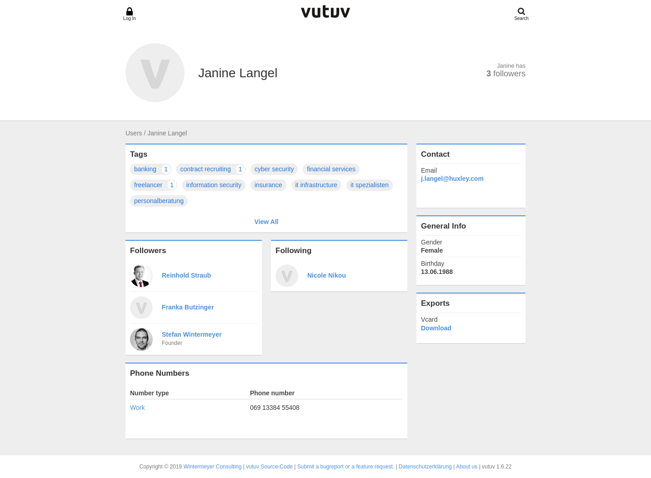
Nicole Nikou (326, 275)
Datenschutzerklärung (425, 466)
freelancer (155, 185)
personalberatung (159, 200)
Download (436, 328)
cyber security (274, 169)
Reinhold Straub (186, 275)
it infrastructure (316, 185)
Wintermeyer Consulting (212, 466)
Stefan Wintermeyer (191, 334)
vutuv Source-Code (269, 466)
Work (137, 407)
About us (466, 466)
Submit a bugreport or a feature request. (345, 466)
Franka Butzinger (188, 307)
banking (152, 169)
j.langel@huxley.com (452, 178)
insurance (268, 185)
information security (213, 185)
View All (267, 221)
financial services (331, 169)
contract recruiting (212, 169)
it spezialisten (370, 185)
